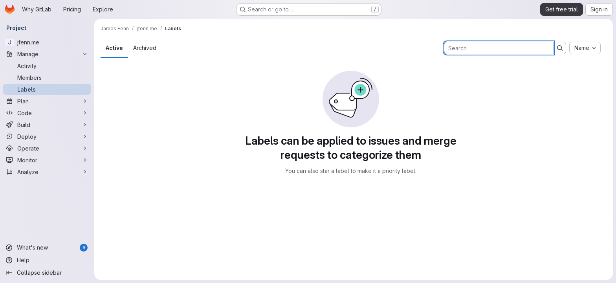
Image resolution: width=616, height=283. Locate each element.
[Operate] (47, 148)
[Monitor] (47, 159)
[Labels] (47, 89)
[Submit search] (560, 48)
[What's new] (47, 247)
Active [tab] (114, 47)
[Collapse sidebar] (47, 272)
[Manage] (47, 53)
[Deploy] (47, 136)
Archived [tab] (144, 47)
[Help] (47, 260)
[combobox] (585, 48)
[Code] (47, 112)
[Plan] (47, 101)
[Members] (47, 77)
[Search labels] (499, 48)
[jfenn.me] (47, 42)
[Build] (47, 124)
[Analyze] (47, 171)
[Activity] (47, 65)
